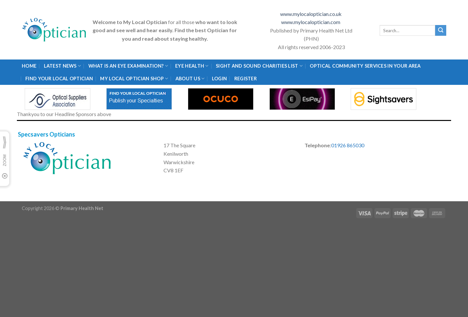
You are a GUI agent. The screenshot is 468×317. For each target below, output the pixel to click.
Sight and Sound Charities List (259, 66)
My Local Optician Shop (134, 78)
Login (219, 78)
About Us (190, 78)
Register (245, 78)
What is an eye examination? (128, 66)
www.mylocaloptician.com (311, 22)
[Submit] (440, 30)
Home (29, 66)
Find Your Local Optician (59, 78)
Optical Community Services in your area (365, 66)
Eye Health (191, 66)
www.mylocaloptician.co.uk (311, 14)
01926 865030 (347, 145)
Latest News (62, 66)
